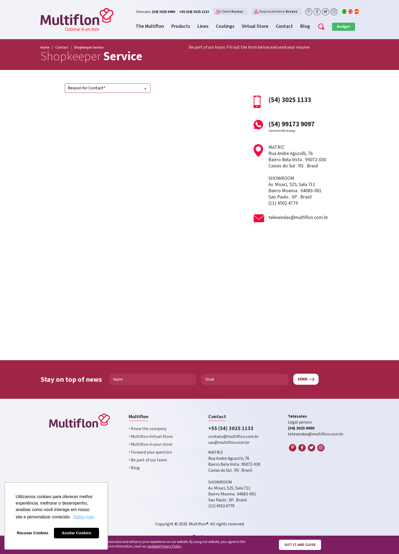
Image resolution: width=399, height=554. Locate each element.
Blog (134, 468)
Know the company (147, 429)
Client (232, 11)
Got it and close (300, 544)
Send (303, 379)
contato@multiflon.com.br (233, 437)
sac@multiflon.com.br (229, 442)
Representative (279, 11)
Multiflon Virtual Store (151, 437)
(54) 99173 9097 (301, 126)
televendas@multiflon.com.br (298, 217)
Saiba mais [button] (83, 517)
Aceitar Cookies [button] (76, 533)
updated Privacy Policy (164, 546)
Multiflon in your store (150, 444)
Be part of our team (148, 460)
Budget (343, 26)
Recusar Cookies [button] (33, 533)
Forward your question (150, 452)
